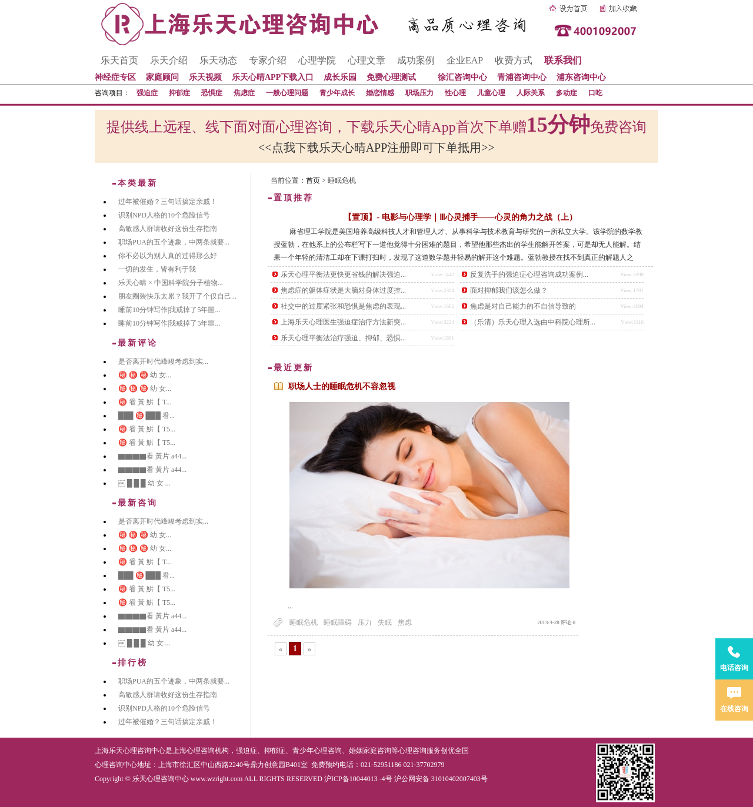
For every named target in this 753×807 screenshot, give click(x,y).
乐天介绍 (169, 60)
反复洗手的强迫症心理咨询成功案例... (529, 274)
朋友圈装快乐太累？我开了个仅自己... (177, 296)
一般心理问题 (287, 93)
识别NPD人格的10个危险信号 (164, 215)
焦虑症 (244, 93)
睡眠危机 (303, 622)
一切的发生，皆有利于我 (157, 269)
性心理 (455, 93)
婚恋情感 (380, 93)
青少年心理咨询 (317, 750)
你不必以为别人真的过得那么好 (167, 256)
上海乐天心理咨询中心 (130, 750)
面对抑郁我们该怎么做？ (509, 290)
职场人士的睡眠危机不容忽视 (341, 386)
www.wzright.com (217, 779)
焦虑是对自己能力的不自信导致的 (523, 306)
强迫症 (147, 93)
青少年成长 (337, 93)
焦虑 (405, 622)
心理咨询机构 (207, 750)
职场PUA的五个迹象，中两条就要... (173, 242)
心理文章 (366, 60)
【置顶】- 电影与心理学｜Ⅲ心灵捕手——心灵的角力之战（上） (460, 217)
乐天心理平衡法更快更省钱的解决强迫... (343, 274)
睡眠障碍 (338, 622)
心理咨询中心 (116, 765)
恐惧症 (211, 93)
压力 (365, 622)
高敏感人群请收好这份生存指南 (167, 229)
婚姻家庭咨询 (370, 750)
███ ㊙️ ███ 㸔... (146, 415)
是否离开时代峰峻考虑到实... (163, 361)
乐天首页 (119, 60)
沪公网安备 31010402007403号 (441, 779)
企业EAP (465, 60)
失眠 (385, 622)
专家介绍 (267, 60)
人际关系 (531, 93)
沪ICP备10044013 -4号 (358, 779)
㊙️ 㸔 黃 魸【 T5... (146, 429)
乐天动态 (218, 60)
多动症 (566, 93)
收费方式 (513, 60)
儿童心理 (491, 93)
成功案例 (416, 60)
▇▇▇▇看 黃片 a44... (152, 456)
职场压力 (419, 93)
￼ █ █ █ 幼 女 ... (144, 483)
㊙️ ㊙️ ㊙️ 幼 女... (144, 375)
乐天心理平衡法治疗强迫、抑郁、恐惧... (343, 338)
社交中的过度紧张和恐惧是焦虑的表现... (343, 306)
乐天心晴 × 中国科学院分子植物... (170, 283)
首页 (313, 180)
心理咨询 (412, 750)
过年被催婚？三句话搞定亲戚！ (167, 201)
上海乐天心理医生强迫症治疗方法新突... (343, 322)
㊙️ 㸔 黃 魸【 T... (144, 402)
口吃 (595, 93)
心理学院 (317, 60)
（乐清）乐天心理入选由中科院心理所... (532, 322)
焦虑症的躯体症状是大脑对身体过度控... (343, 290)
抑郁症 (179, 93)
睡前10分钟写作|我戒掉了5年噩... (169, 310)
